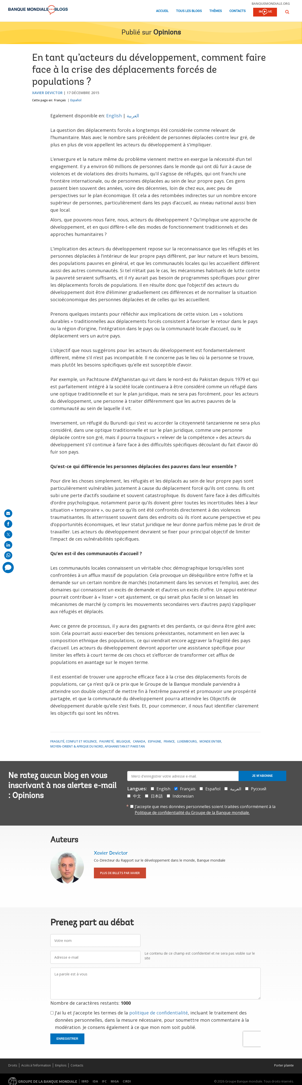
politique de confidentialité (158, 1013)
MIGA (115, 1081)
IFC (104, 1081)
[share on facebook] (8, 524)
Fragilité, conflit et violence (73, 741)
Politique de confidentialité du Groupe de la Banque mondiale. (192, 812)
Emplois (60, 1065)
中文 (137, 796)
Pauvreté (106, 741)
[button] (287, 12)
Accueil (162, 11)
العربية (133, 116)
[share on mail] (8, 513)
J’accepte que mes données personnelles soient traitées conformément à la (205, 809)
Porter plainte (284, 1065)
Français (60, 100)
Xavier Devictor (47, 93)
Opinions (167, 32)
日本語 (157, 796)
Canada (139, 741)
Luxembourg (187, 741)
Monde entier (210, 741)
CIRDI (127, 1081)
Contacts (237, 11)
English (114, 116)
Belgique (123, 741)
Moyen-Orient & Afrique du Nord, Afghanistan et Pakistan (97, 746)
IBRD (85, 1081)
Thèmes (215, 11)
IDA (95, 1081)
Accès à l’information (36, 1065)
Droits (12, 1065)
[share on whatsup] (8, 555)
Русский (258, 789)
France (169, 741)
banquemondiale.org (271, 3)
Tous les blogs (189, 11)
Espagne (154, 741)
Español (75, 100)
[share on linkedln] (8, 545)
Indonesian (183, 796)
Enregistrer (67, 1038)
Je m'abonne (262, 776)
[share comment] (8, 567)
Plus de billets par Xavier (120, 873)
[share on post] (8, 534)
